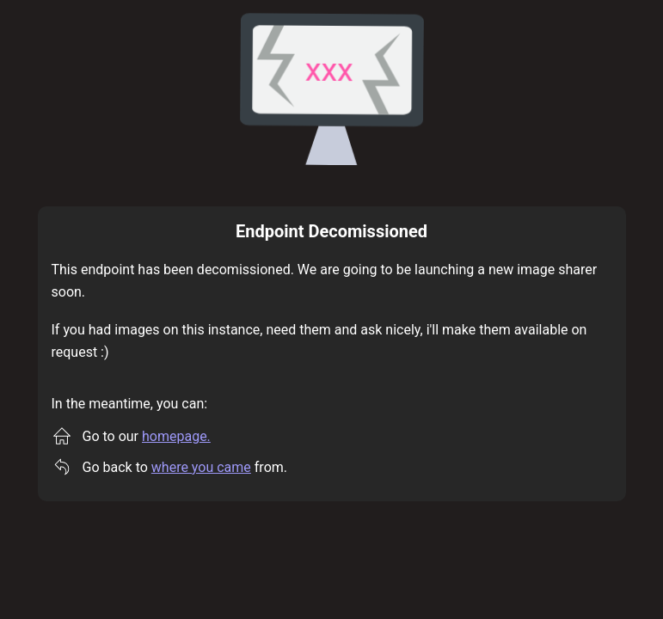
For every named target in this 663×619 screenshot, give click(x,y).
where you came (201, 467)
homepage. (176, 436)
